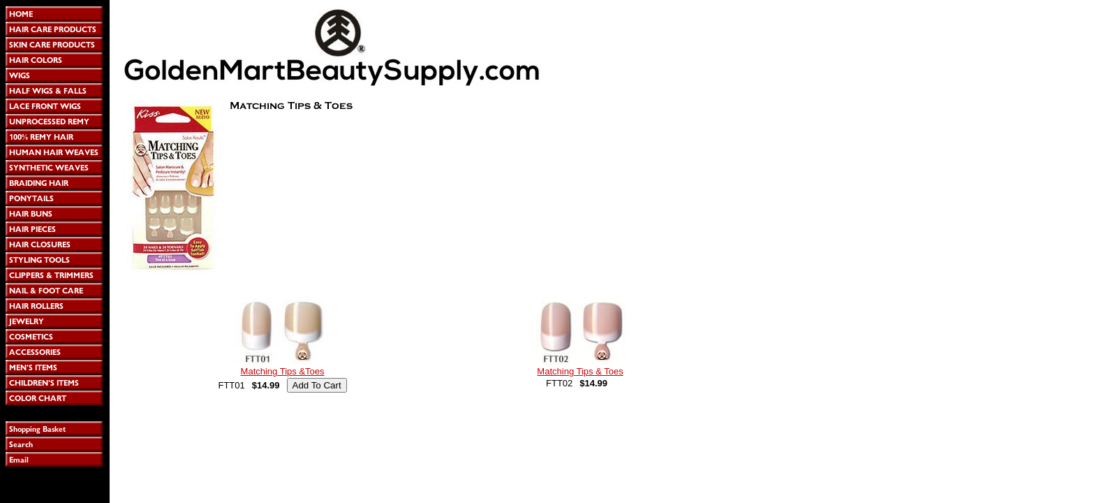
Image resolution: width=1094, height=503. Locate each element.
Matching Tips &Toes (283, 371)
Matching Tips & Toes (580, 371)
